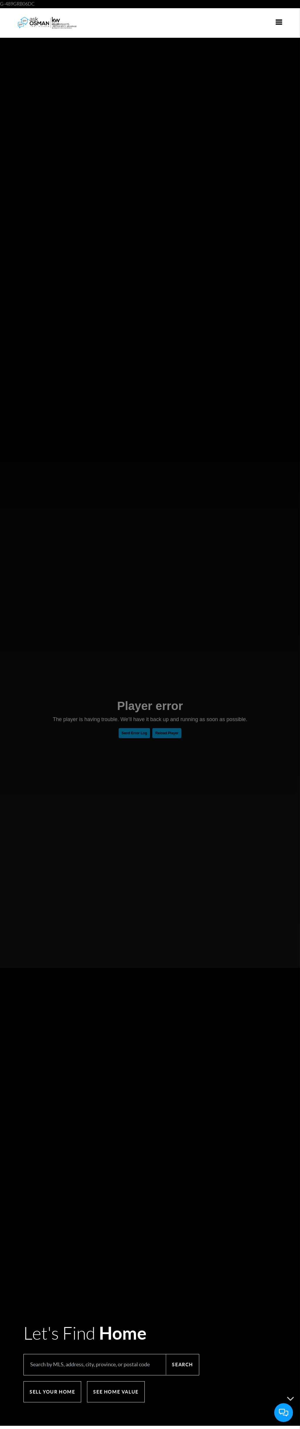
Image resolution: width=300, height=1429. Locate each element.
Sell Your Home (52, 1391)
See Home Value (115, 1391)
